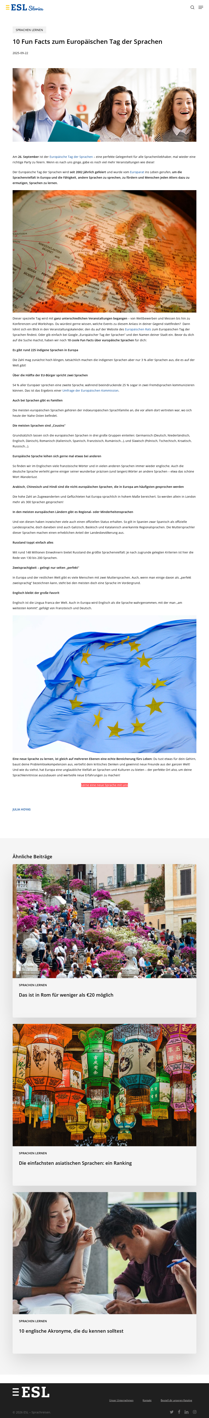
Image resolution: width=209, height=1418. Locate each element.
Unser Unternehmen (121, 1400)
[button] (200, 7)
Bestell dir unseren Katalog (176, 1400)
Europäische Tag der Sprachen (71, 157)
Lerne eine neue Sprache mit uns (104, 785)
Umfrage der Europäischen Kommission (90, 390)
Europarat (137, 172)
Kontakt (147, 1400)
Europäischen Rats (138, 329)
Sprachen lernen (29, 30)
